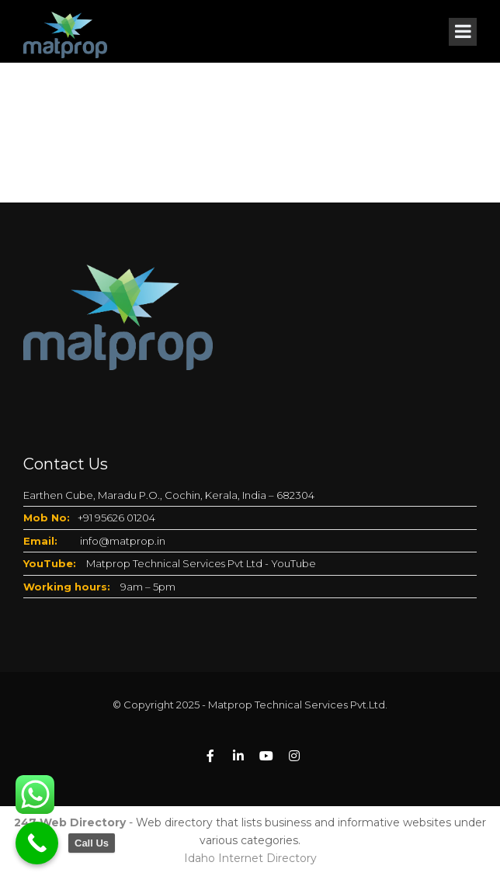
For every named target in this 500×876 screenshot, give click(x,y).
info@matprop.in (122, 541)
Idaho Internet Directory (250, 858)
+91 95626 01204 (116, 517)
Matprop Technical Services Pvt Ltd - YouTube (201, 563)
